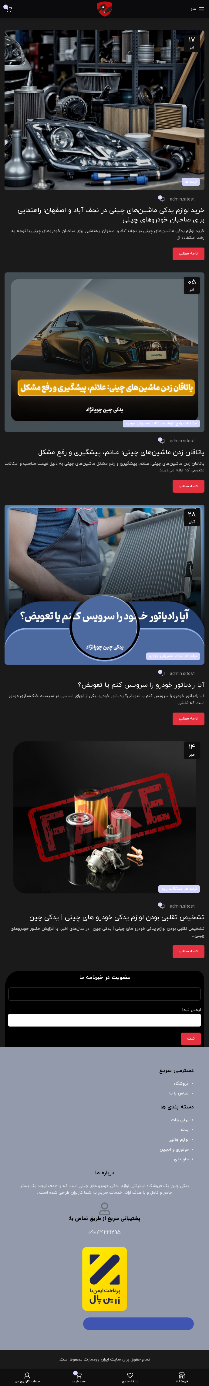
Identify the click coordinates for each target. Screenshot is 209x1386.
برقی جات (180, 1120)
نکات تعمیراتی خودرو (142, 423)
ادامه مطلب (188, 253)
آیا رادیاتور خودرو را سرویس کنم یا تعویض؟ (141, 685)
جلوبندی (181, 1159)
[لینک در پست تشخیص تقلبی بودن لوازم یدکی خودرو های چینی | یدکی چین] (104, 817)
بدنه (184, 1130)
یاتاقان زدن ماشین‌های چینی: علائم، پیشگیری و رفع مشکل (121, 452)
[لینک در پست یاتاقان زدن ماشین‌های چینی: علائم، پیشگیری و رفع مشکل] (104, 352)
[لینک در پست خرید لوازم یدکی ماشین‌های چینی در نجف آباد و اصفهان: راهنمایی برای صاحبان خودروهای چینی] (104, 110)
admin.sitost (182, 199)
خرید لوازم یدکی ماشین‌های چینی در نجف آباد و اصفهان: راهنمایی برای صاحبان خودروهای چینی (111, 215)
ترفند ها (191, 181)
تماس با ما (179, 1093)
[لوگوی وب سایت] (104, 9)
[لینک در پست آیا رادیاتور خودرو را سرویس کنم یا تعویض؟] (104, 585)
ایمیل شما (104, 1015)
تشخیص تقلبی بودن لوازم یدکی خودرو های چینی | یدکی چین (116, 917)
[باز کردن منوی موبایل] (197, 9)
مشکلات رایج (186, 423)
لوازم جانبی (178, 1140)
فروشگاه (181, 1084)
